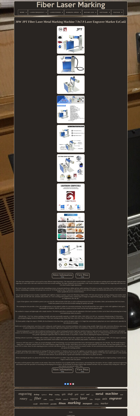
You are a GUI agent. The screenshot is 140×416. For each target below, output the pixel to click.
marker (104, 403)
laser (83, 398)
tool (87, 394)
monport (87, 403)
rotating (57, 394)
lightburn (44, 394)
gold (76, 394)
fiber (37, 398)
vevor (31, 399)
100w (91, 399)
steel (82, 394)
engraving (25, 393)
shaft (70, 394)
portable (54, 404)
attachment (44, 404)
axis (104, 398)
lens (93, 395)
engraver (115, 398)
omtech (65, 399)
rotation (51, 399)
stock (121, 394)
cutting (96, 404)
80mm (62, 403)
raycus (74, 398)
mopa (97, 399)
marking (74, 403)
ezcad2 (35, 404)
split (63, 394)
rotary (23, 398)
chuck (58, 399)
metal (99, 393)
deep (50, 394)
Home (71, 412)
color (45, 399)
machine (111, 393)
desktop (36, 394)
